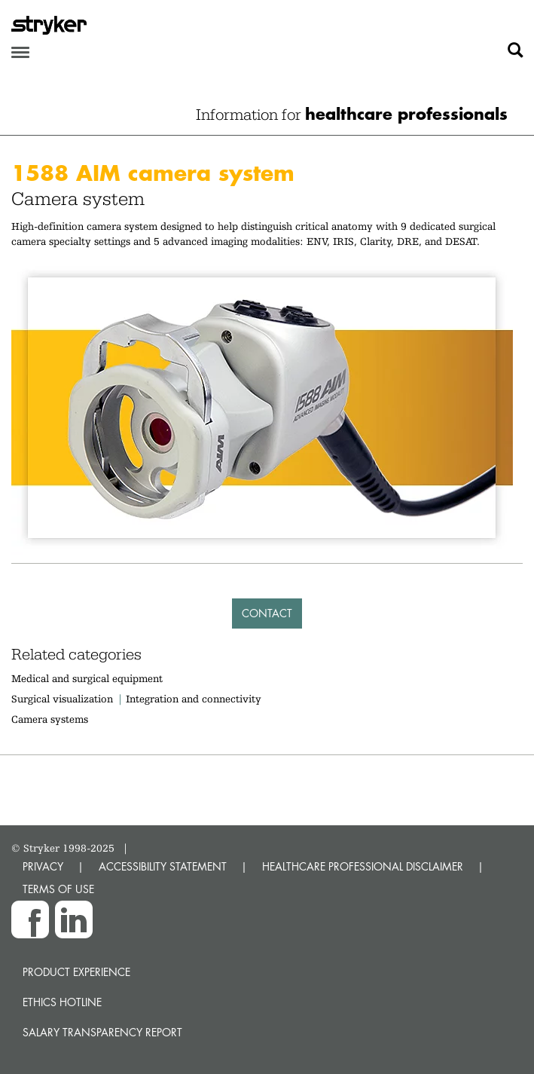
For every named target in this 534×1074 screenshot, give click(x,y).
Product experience (76, 972)
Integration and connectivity (193, 699)
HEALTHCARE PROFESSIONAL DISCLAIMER (362, 866)
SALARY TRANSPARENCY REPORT (102, 1032)
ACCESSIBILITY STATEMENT (163, 866)
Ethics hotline (62, 1002)
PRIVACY (43, 866)
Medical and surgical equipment (87, 678)
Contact (267, 613)
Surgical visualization (62, 699)
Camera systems (49, 719)
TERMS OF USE (58, 889)
